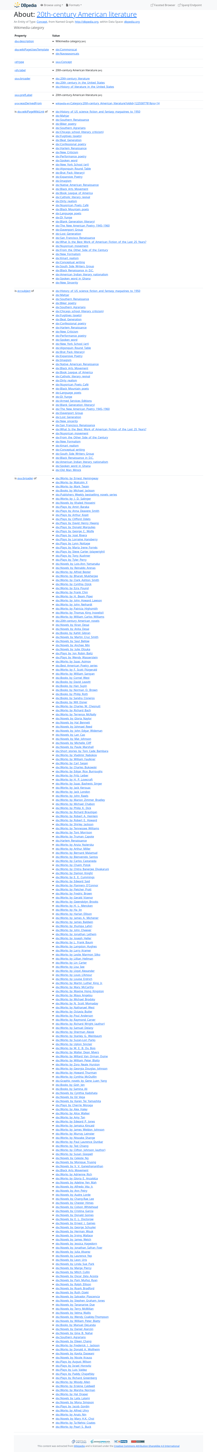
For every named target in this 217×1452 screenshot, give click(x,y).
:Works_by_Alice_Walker (73, 1113)
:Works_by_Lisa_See (70, 967)
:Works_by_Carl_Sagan (72, 763)
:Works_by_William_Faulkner (75, 759)
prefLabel (23, 95)
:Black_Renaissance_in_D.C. (75, 270)
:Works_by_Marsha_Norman (75, 1390)
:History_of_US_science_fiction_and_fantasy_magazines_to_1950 (98, 111)
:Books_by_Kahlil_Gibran (73, 633)
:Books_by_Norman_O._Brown (76, 690)
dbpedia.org (132, 22)
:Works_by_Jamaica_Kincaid (75, 1125)
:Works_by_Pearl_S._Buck (73, 1427)
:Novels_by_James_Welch (73, 1239)
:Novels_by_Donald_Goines (75, 1215)
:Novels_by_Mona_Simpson (75, 1402)
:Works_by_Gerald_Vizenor (74, 897)
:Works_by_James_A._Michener (77, 918)
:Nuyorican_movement (72, 246)
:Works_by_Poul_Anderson (74, 1015)
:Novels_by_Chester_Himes (74, 1203)
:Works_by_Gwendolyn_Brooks (77, 901)
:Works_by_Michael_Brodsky (75, 999)
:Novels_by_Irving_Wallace (74, 1235)
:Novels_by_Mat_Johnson (73, 739)
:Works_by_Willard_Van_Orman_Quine (82, 1056)
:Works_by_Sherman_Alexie (75, 1032)
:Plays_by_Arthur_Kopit (72, 515)
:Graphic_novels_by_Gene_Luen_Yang (81, 1081)
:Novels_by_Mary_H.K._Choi (75, 1418)
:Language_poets (68, 213)
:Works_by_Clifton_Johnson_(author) (80, 1150)
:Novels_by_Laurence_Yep (74, 1256)
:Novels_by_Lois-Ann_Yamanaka (78, 564)
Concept (42, 22)
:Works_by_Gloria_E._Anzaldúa (77, 1178)
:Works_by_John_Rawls (72, 796)
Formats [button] (73, 5)
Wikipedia (79, 1446)
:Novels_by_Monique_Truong (76, 1162)
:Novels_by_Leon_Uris (71, 1260)
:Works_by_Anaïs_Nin (71, 1414)
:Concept (64, 62)
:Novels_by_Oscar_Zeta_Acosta (77, 1276)
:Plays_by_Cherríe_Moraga (74, 1105)
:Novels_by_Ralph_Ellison (73, 1284)
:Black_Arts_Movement (72, 189)
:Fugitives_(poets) (69, 136)
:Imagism (63, 181)
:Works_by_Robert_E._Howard (76, 820)
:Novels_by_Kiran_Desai (72, 625)
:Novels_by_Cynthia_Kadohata (76, 1093)
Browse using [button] (51, 5)
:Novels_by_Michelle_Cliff (73, 743)
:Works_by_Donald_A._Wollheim (78, 1349)
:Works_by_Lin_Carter (71, 963)
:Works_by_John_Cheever (73, 930)
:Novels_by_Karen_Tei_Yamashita (78, 1101)
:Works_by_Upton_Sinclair (74, 1044)
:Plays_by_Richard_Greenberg (76, 1378)
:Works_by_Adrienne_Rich (74, 1174)
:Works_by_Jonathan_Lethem (76, 934)
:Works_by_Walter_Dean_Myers (77, 1052)
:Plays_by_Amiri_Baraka (72, 507)
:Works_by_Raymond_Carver (75, 1020)
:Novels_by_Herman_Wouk (74, 1231)
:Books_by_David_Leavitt (73, 682)
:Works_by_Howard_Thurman (76, 1072)
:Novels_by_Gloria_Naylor (74, 718)
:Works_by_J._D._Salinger (73, 499)
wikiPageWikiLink (30, 111)
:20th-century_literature (73, 78)
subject (24, 291)
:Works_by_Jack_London (73, 792)
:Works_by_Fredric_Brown (74, 893)
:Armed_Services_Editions (74, 401)
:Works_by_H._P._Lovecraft (74, 779)
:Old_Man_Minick (68, 470)
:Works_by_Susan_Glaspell (74, 1154)
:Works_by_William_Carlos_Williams (80, 617)
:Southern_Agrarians (71, 128)
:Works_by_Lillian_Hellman (74, 958)
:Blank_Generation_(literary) (75, 221)
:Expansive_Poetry (69, 177)
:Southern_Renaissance (72, 120)
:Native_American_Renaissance (77, 185)
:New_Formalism (68, 254)
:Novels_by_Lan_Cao (70, 735)
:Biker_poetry (66, 124)
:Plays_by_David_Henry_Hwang (77, 523)
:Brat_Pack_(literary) (70, 173)
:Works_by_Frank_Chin (72, 592)
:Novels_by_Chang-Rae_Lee (75, 1199)
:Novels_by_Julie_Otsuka (73, 649)
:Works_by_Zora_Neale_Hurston (78, 1064)
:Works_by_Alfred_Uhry (72, 1410)
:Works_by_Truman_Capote (75, 836)
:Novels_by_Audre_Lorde (73, 1195)
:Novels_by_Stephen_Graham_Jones (80, 1300)
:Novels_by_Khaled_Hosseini (75, 503)
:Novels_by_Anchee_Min (73, 645)
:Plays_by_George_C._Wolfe (75, 531)
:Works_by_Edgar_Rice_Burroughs (79, 771)
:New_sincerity (67, 421)
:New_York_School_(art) (72, 164)
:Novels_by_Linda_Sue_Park (75, 1264)
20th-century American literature (87, 14)
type (19, 62)
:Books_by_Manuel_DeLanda (76, 1325)
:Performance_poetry (71, 156)
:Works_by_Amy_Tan (70, 1117)
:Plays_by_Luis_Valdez (71, 1370)
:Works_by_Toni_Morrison (74, 832)
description (24, 41)
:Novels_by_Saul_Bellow (72, 641)
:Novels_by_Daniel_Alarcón (74, 1329)
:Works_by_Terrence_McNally (76, 714)
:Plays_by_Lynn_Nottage (73, 543)
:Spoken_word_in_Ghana (73, 278)
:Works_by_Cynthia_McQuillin (76, 1077)
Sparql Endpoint (190, 5)
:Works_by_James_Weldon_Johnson (80, 1129)
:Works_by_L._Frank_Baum (74, 942)
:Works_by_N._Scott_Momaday (77, 1003)
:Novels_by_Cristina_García (74, 1211)
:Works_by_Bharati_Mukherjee (77, 576)
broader (22, 78)
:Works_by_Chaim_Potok (73, 865)
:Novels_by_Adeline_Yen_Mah (76, 1182)
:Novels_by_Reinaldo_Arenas (75, 568)
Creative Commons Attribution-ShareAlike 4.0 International (146, 1446)
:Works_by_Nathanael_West (75, 1007)
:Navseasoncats (67, 53)
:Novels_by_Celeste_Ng (72, 1158)
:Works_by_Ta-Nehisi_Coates (75, 1423)
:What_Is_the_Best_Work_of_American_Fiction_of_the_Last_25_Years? (101, 242)
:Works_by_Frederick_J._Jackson (78, 1345)
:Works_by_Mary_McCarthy (75, 987)
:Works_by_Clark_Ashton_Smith (77, 580)
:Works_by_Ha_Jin (69, 910)
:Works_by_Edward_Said (73, 881)
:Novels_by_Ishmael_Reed (74, 726)
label (20, 70)
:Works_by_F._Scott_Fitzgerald (76, 669)
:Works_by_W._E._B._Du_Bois (75, 1048)
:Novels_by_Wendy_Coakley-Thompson (82, 1317)
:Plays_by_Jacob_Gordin (72, 1406)
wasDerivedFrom (28, 103)
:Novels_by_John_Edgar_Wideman (79, 731)
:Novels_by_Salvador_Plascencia (78, 1296)
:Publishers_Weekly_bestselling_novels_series (86, 494)
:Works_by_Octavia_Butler (74, 1011)
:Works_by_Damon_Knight (74, 873)
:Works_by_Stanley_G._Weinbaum (79, 1036)
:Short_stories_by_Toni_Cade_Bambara (82, 751)
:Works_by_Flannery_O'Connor (77, 885)
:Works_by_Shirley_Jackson (74, 824)
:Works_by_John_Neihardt (74, 604)
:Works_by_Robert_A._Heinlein (77, 816)
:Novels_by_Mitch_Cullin (73, 1272)
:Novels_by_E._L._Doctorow (74, 1219)
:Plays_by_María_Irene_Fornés (76, 547)
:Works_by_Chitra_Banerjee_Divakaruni (82, 869)
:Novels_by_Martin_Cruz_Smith (77, 637)
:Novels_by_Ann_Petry (71, 1191)
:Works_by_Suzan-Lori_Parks (75, 1040)
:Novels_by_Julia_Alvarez (73, 1252)
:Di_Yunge (64, 217)
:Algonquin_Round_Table (73, 168)
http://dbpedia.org (86, 22)
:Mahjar (62, 116)
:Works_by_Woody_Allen (73, 1382)
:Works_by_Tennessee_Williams (77, 828)
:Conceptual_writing (70, 262)
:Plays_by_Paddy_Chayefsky (75, 1374)
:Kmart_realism (67, 258)
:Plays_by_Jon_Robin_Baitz (74, 653)
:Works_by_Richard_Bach (73, 710)
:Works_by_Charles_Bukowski (76, 767)
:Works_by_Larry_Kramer (73, 950)
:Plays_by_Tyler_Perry (71, 560)
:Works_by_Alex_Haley (71, 1109)
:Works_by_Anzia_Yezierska (75, 845)
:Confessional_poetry (71, 144)
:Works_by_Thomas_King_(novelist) (80, 612)
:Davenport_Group (69, 230)
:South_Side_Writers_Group (75, 266)
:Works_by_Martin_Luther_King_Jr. (79, 983)
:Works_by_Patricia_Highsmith (77, 608)
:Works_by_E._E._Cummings (75, 877)
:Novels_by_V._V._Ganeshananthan (79, 1166)
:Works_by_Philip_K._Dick (73, 808)
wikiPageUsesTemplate (32, 49)
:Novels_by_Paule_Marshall (75, 747)
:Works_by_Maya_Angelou (74, 995)
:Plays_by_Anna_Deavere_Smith (77, 511)
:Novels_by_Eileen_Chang (74, 1341)
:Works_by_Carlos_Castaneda (76, 861)
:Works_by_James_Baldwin (74, 922)
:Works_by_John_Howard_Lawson (79, 600)
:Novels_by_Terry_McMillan (75, 1309)
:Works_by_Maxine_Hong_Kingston (80, 991)
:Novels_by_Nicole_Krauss (74, 1357)
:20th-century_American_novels (77, 621)
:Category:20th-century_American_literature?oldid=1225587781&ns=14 (108, 103)
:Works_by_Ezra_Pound (72, 588)
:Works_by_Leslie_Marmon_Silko (78, 954)
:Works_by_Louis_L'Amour (74, 975)
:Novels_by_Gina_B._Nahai (74, 1333)
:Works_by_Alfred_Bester (73, 572)
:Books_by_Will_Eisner (71, 702)
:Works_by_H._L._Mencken (74, 906)
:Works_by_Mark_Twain (72, 486)
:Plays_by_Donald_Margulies (75, 527)
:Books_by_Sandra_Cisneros (75, 698)
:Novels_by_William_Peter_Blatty (78, 1321)
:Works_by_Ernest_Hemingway (77, 478)
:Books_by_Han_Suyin (71, 686)
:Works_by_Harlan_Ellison (74, 914)
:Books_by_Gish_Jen (70, 1085)
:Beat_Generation (69, 140)
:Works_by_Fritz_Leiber (72, 775)
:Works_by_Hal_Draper (72, 1394)
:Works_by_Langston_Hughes (76, 946)
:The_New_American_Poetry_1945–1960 (83, 225)
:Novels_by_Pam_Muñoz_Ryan (76, 1280)
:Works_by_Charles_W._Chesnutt (78, 706)
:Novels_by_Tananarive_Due (75, 1304)
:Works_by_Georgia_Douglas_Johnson (81, 1068)
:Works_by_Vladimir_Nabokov (76, 755)
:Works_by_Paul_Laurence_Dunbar (79, 1142)
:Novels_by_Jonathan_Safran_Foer (79, 1247)
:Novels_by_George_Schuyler (76, 1227)
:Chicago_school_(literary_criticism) (80, 132)
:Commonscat (66, 49)
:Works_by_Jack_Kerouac (73, 788)
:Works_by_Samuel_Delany (74, 1028)
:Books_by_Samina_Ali (71, 1089)
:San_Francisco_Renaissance (75, 238)
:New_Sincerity (67, 282)
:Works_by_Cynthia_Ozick (74, 584)
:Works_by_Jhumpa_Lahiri (74, 926)
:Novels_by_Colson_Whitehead (77, 1207)
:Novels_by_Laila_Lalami (73, 1398)
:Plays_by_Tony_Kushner (73, 555)
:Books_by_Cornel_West (73, 678)
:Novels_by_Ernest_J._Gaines (75, 1223)
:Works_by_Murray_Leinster (75, 1134)
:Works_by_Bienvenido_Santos (77, 857)
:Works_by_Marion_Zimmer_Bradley (80, 800)
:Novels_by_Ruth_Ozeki (72, 1292)
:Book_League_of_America (74, 193)
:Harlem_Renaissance (71, 148)
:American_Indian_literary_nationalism (82, 274)
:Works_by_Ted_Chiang (72, 1146)
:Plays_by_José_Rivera (71, 535)
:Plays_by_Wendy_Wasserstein (77, 657)
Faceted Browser (163, 5)
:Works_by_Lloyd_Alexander (75, 971)
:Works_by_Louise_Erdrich (74, 979)
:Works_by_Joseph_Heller (73, 938)
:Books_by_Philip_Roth (72, 694)
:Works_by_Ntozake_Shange (75, 1138)
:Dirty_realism (66, 201)
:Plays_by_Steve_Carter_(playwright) (80, 551)
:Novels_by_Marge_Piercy (73, 1268)
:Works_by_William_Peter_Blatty (78, 1060)
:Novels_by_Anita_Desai (72, 629)
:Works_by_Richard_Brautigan (76, 812)
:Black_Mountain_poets (72, 209)
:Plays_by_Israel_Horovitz (73, 1366)
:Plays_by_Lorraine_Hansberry (76, 539)
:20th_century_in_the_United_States (80, 82)
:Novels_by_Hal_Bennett (73, 722)
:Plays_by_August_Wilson (73, 1361)
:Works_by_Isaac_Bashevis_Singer (79, 783)
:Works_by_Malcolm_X (71, 482)
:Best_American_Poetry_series (76, 665)
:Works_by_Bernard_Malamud (76, 853)
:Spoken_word (66, 160)
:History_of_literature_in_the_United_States (85, 87)
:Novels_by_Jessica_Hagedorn (76, 1243)
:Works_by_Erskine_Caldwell (75, 1386)
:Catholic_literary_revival (73, 197)
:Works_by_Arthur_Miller (73, 849)
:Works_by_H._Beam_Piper (74, 596)
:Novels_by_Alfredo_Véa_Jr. (74, 1186)
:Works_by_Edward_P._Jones (75, 1121)
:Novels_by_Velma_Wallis (73, 1313)
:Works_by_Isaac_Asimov (73, 661)
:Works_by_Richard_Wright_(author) (80, 1024)
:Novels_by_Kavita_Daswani (75, 1353)
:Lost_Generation (68, 234)
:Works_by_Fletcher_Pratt (73, 889)
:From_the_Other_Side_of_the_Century (82, 250)
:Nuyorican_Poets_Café (72, 205)
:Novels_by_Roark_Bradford (75, 1288)
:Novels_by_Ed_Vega (70, 1097)
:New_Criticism (67, 152)
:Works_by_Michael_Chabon (75, 804)
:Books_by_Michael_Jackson (75, 490)
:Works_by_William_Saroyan (75, 674)
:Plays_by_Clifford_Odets (73, 519)
